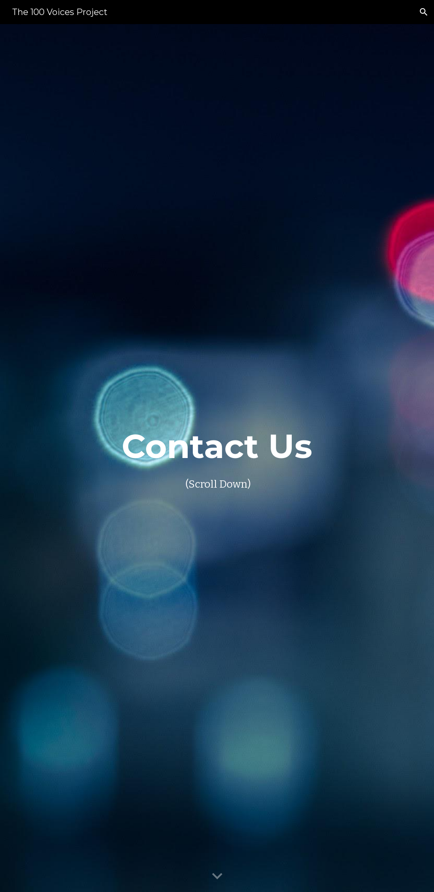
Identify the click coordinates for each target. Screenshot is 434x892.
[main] (217, 458)
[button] (423, 12)
